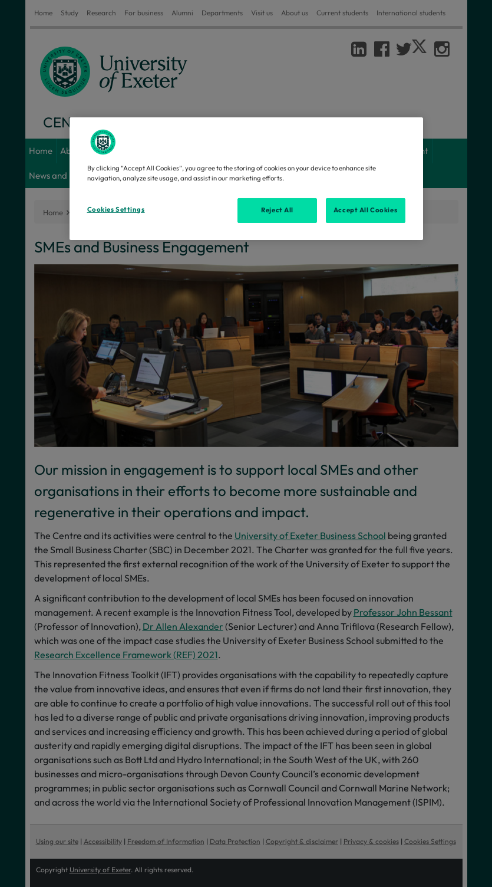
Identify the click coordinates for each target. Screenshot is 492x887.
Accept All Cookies (365, 210)
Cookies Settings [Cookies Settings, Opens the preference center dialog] (116, 209)
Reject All (277, 210)
